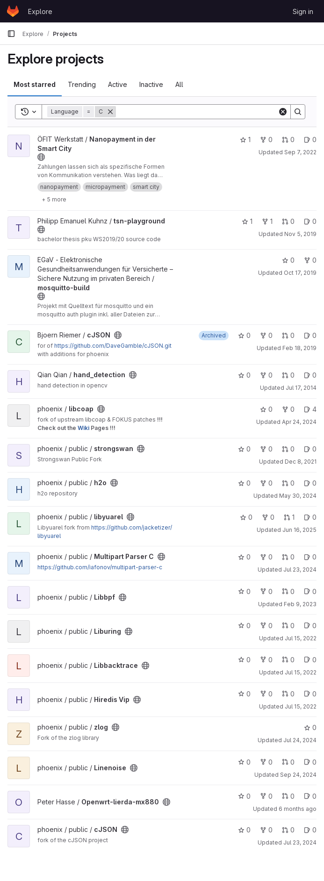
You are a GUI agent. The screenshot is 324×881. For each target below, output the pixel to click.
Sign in (303, 11)
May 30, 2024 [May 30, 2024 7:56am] (298, 495)
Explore (40, 11)
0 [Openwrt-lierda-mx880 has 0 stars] (244, 796)
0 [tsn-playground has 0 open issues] (310, 221)
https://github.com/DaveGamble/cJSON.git (113, 345)
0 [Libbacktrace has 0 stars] (244, 660)
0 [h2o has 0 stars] (244, 483)
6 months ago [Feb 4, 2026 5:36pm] (298, 808)
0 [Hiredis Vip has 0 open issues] (310, 694)
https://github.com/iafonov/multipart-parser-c (99, 567)
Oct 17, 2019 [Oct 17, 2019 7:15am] (300, 272)
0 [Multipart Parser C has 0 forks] (266, 557)
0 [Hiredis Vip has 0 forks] (266, 694)
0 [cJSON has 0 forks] (266, 335)
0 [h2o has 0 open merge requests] (288, 483)
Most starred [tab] (35, 84)
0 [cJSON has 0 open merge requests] (288, 335)
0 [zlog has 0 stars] (310, 727)
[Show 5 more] (54, 199)
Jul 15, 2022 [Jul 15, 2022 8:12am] (301, 672)
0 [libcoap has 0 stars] (266, 409)
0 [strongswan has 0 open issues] (310, 449)
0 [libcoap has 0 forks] (288, 409)
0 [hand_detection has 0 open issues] (310, 375)
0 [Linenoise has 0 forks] (266, 762)
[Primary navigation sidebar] (11, 33)
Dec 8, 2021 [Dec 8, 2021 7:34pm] (301, 461)
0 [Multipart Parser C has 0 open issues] (310, 557)
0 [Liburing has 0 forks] (266, 626)
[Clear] (282, 111)
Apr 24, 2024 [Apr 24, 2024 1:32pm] (299, 421)
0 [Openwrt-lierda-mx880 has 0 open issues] (310, 796)
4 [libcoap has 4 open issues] (310, 409)
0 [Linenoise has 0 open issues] (310, 762)
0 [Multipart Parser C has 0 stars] (244, 557)
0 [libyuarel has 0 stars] (246, 517)
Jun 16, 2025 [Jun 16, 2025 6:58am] (299, 529)
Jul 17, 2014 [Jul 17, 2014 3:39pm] (301, 387)
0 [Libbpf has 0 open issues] (310, 591)
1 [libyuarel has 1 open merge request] (289, 517)
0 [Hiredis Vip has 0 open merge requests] (288, 694)
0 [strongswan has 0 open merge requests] (288, 449)
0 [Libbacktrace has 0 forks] (266, 660)
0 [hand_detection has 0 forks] (266, 375)
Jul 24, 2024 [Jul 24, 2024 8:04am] (300, 740)
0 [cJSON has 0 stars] (244, 335)
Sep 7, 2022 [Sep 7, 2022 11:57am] (300, 152)
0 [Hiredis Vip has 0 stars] (244, 694)
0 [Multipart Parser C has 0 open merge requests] (288, 557)
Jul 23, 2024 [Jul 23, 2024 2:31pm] (300, 842)
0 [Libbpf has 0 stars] (244, 591)
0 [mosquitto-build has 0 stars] (288, 260)
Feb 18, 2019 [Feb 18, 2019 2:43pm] (299, 347)
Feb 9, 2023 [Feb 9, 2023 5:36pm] (300, 604)
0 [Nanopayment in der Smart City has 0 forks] (266, 139)
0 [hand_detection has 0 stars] (244, 375)
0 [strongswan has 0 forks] (266, 449)
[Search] (197, 111)
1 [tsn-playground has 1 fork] (267, 221)
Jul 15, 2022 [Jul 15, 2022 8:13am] (301, 706)
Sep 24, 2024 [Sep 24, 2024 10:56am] (298, 774)
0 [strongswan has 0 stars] (244, 449)
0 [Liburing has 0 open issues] (310, 626)
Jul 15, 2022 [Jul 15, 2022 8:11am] (301, 638)
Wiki (83, 427)
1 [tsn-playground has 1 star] (247, 221)
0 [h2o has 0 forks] (266, 483)
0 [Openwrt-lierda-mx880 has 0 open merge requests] (288, 796)
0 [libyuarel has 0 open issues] (310, 517)
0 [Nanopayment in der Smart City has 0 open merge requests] (288, 139)
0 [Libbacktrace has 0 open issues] (310, 660)
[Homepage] (13, 11)
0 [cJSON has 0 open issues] (310, 335)
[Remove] (110, 111)
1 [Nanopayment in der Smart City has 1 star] (245, 139)
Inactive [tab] (151, 84)
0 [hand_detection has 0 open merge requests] (288, 375)
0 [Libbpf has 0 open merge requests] (288, 591)
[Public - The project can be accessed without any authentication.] (41, 157)
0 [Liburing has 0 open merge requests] (288, 626)
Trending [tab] (82, 84)
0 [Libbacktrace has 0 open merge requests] (288, 660)
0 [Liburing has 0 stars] (244, 626)
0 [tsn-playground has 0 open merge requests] (288, 221)
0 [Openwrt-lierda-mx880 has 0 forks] (266, 796)
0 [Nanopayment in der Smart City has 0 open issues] (310, 139)
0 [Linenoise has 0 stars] (244, 762)
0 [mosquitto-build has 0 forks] (310, 260)
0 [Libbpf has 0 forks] (266, 591)
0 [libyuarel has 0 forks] (268, 517)
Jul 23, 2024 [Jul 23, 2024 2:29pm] (300, 569)
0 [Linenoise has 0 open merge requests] (288, 762)
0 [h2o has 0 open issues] (310, 483)
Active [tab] (117, 84)
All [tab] (179, 84)
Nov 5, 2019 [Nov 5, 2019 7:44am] (300, 233)
